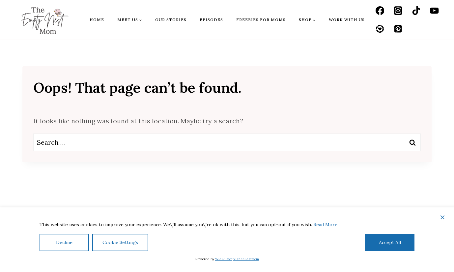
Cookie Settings (120, 242)
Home (97, 19)
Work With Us (347, 19)
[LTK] (380, 29)
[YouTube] (434, 10)
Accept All (390, 242)
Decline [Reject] (64, 242)
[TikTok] (416, 10)
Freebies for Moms (261, 19)
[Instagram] (398, 10)
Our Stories (170, 19)
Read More (325, 224)
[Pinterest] (398, 29)
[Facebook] (380, 10)
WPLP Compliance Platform (237, 259)
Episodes (211, 19)
